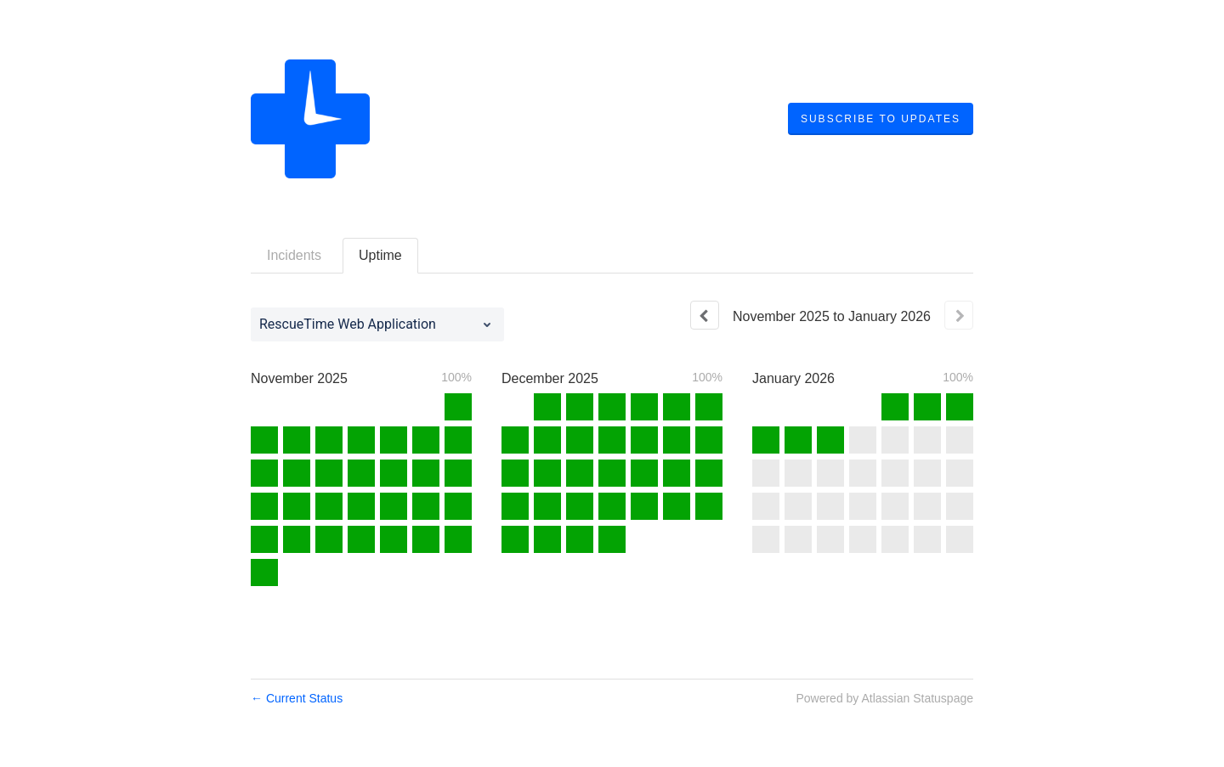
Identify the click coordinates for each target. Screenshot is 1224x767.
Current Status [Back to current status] (297, 698)
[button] (880, 119)
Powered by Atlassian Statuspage (884, 698)
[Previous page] (704, 315)
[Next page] (958, 315)
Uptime (380, 255)
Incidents (294, 255)
